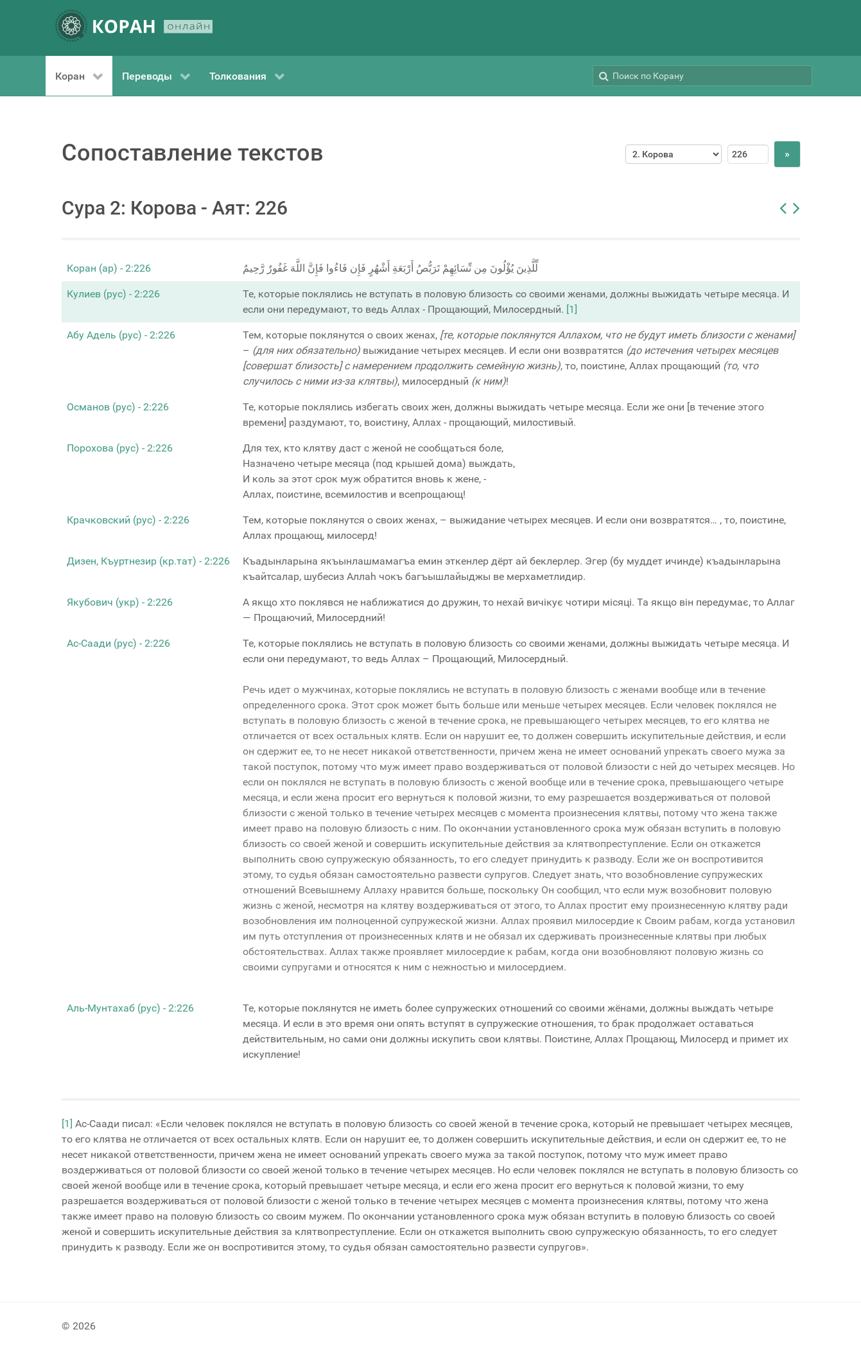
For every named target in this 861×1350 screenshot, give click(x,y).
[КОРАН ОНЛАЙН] (134, 28)
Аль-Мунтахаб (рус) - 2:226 (130, 1008)
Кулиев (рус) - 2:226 (113, 294)
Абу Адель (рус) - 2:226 (121, 335)
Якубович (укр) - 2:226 (120, 602)
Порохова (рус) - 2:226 (120, 448)
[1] (571, 309)
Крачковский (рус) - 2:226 (128, 520)
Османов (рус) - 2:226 (118, 407)
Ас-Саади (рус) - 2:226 (118, 643)
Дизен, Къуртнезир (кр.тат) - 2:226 (148, 561)
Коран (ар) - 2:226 (109, 268)
